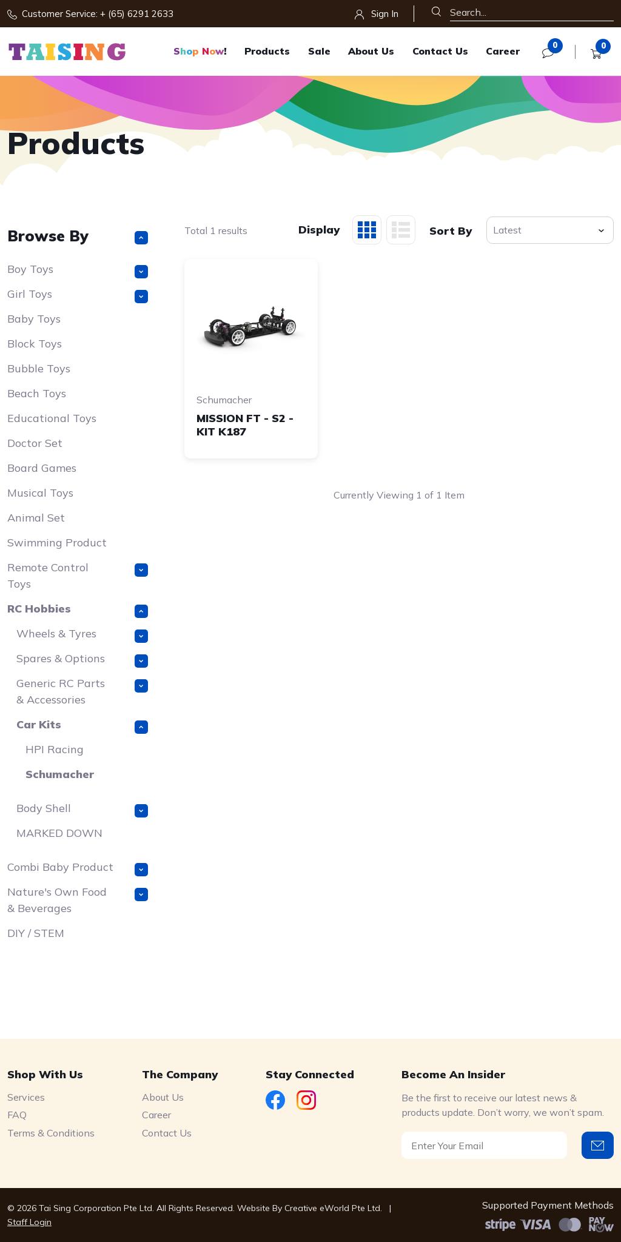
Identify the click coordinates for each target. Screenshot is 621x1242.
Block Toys (34, 344)
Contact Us (440, 51)
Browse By (77, 235)
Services (26, 1097)
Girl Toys (77, 295)
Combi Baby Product (77, 868)
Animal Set (36, 518)
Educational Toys (51, 418)
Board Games (41, 468)
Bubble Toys (38, 368)
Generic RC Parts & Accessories (82, 691)
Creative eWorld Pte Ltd (332, 1208)
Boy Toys (77, 270)
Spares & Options (82, 659)
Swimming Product (57, 542)
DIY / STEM (35, 933)
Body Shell (82, 809)
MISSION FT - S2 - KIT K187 (245, 424)
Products (267, 51)
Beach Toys (36, 393)
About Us (371, 51)
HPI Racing (54, 749)
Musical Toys (40, 493)
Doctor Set (34, 443)
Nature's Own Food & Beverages (77, 900)
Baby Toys (34, 319)
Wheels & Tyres (82, 634)
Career (503, 51)
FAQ (17, 1115)
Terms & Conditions (51, 1133)
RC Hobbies (77, 610)
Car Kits (82, 725)
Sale (319, 51)
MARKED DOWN (59, 833)
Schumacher (59, 774)
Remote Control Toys (77, 575)
